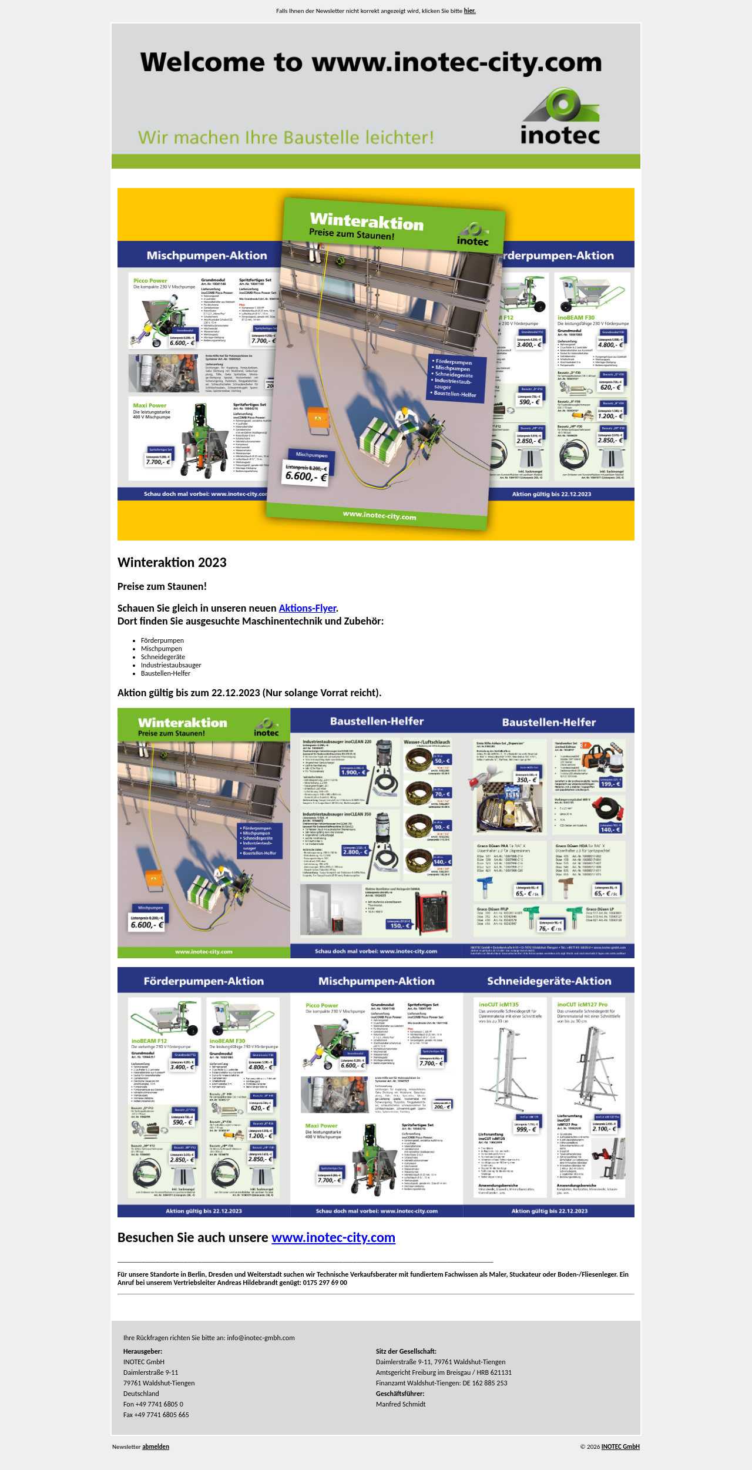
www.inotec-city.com (333, 1237)
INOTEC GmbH (621, 1447)
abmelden (155, 1447)
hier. (470, 11)
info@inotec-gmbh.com (261, 1338)
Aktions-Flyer (307, 608)
